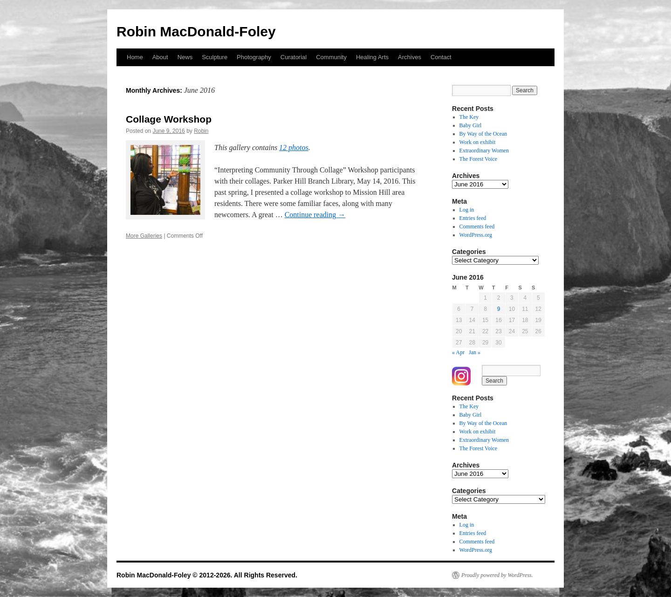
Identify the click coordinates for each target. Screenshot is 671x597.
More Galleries (144, 236)
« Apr (458, 352)
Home (135, 57)
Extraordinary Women (484, 150)
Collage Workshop (169, 119)
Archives (409, 57)
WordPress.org (475, 235)
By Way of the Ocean (483, 133)
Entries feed (472, 218)
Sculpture (214, 57)
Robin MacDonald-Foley (196, 31)
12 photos (293, 147)
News (185, 57)
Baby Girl (470, 125)
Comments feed (477, 226)
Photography (254, 57)
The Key (469, 117)
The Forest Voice (478, 159)
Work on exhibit (477, 142)
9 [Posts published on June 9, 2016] (498, 309)
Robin (201, 131)
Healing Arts (372, 57)
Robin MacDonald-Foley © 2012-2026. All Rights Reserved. (206, 575)
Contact (441, 57)
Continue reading (315, 215)
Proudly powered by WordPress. (497, 575)
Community (331, 57)
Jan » (474, 352)
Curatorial (294, 57)
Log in (466, 209)
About (160, 57)
